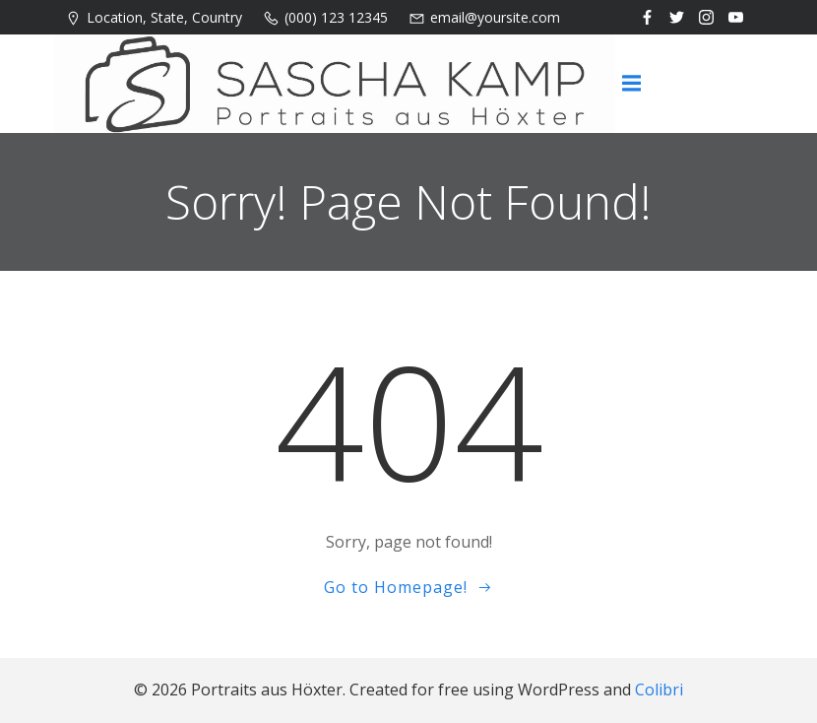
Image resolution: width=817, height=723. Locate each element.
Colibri (659, 689)
